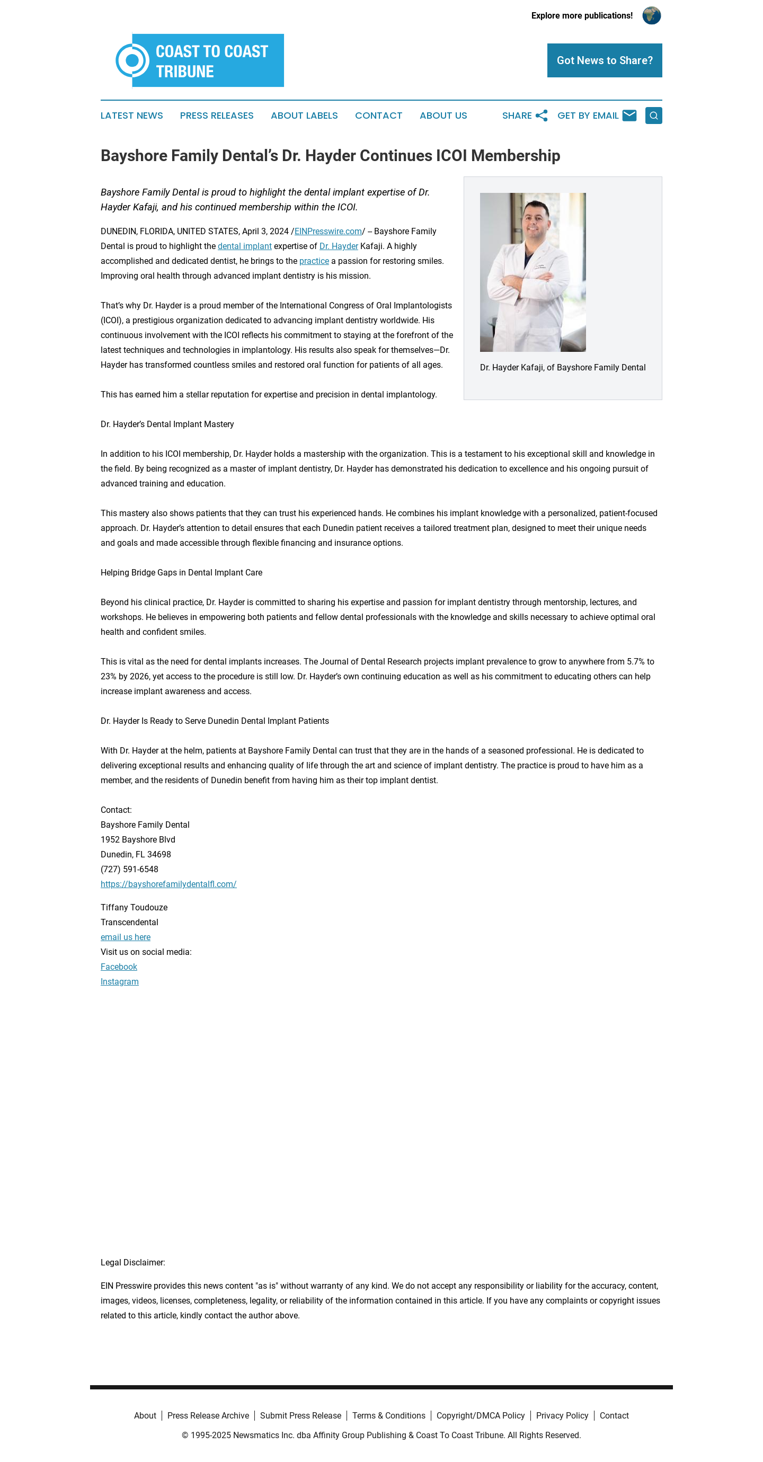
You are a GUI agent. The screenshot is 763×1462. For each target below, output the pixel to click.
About (145, 1416)
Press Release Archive (208, 1416)
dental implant (245, 246)
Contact (379, 115)
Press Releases (217, 115)
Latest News (132, 115)
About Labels (304, 115)
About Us (443, 115)
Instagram (120, 982)
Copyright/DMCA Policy (481, 1416)
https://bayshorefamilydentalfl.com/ (169, 884)
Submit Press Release (300, 1416)
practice (314, 261)
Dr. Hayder (339, 246)
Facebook (119, 967)
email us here (125, 937)
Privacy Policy (562, 1416)
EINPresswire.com (328, 231)
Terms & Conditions (388, 1416)
